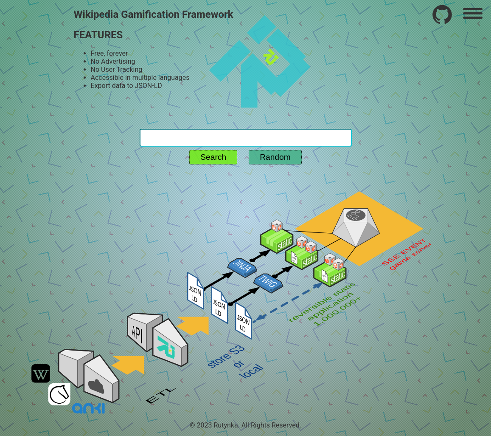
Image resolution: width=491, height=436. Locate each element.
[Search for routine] (246, 138)
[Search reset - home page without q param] (245, 120)
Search (213, 157)
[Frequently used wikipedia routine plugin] (442, 14)
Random (275, 157)
